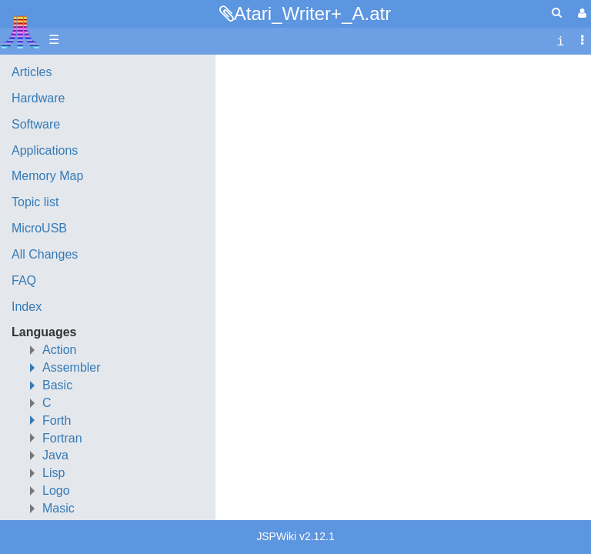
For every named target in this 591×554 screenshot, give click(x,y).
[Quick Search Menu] (556, 12)
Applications (45, 150)
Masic (58, 508)
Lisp (53, 472)
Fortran (62, 438)
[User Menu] (580, 13)
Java (55, 455)
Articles (32, 71)
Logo (56, 490)
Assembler (71, 367)
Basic (57, 385)
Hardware (38, 98)
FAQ (24, 280)
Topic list (35, 202)
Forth (56, 420)
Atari (20, 31)
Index (27, 306)
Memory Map (47, 175)
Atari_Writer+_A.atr (312, 13)
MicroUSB (39, 228)
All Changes (45, 254)
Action (59, 349)
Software (36, 124)
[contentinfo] (560, 40)
